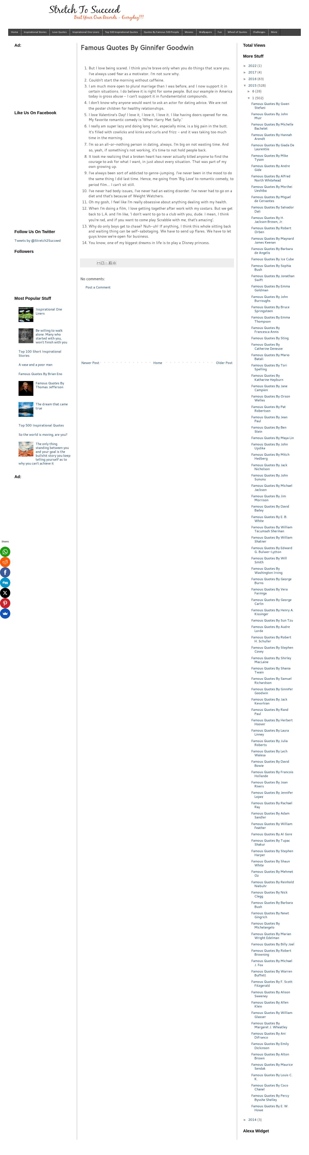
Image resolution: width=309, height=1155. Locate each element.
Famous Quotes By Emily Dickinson (270, 1045)
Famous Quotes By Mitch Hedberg (270, 456)
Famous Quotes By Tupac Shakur (270, 842)
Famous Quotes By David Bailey (270, 508)
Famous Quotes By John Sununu (269, 477)
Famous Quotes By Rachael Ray (271, 805)
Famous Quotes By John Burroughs (269, 298)
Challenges (259, 32)
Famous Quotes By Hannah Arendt (271, 136)
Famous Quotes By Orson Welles (270, 398)
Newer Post (90, 362)
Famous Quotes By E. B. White (269, 518)
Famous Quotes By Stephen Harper (272, 852)
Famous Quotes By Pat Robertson (268, 408)
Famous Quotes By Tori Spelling (269, 367)
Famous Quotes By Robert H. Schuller (271, 639)
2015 (252, 85)
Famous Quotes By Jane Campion (269, 387)
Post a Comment (98, 287)
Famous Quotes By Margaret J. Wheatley (269, 1025)
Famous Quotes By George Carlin (271, 601)
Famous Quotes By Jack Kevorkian (269, 701)
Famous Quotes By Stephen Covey (272, 649)
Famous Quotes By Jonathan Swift (272, 277)
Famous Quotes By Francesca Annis (265, 329)
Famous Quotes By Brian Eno (40, 373)
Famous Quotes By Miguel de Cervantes (271, 198)
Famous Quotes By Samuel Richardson (271, 680)
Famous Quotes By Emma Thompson (270, 319)
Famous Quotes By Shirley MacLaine (271, 659)
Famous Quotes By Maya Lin (272, 437)
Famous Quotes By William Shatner (271, 539)
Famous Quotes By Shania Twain (270, 670)
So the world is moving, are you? (43, 434)
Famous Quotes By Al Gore (271, 834)
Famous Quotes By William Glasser (271, 1014)
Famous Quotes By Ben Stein (268, 429)
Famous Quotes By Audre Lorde (270, 628)
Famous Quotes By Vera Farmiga (269, 591)
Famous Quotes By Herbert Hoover (272, 722)
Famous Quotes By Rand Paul (269, 711)
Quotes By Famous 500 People (161, 32)
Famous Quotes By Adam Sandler (270, 815)
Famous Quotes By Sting (270, 338)
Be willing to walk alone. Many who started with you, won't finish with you (51, 336)
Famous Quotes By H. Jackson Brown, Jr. (267, 219)
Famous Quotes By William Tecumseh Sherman (271, 529)
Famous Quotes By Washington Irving (266, 570)
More (274, 32)
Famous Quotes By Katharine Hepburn (267, 377)
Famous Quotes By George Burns (271, 580)
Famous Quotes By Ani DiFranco (268, 1035)
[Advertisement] (157, 325)
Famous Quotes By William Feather (271, 825)
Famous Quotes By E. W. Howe (269, 1108)
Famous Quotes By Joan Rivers (269, 784)
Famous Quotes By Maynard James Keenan (272, 240)
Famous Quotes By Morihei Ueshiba (271, 188)
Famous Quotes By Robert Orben (271, 229)
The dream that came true (52, 406)
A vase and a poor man (35, 364)
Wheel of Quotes (237, 32)
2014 (252, 1119)
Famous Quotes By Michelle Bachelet (272, 126)
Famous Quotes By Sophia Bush (271, 267)
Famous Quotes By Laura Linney (270, 732)
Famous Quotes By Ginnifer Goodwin (272, 691)
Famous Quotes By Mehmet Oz (272, 873)
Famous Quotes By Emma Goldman (270, 288)
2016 (252, 78)
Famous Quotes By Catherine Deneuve (267, 346)
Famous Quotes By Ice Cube (272, 259)
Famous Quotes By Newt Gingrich (270, 915)
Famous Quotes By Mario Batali (270, 356)
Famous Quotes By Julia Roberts (269, 742)
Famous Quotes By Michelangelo (265, 925)
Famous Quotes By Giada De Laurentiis (272, 147)
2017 (252, 72)
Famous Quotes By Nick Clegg (269, 894)
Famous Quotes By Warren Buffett (271, 973)
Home (14, 32)
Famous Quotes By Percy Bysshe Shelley (270, 1097)
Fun (220, 32)
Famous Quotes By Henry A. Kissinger (272, 612)
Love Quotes (59, 32)
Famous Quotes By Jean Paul (269, 419)
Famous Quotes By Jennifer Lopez (272, 794)
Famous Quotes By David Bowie (270, 763)
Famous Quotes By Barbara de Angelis (272, 250)
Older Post (224, 362)
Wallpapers (205, 32)
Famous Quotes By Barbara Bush (272, 904)
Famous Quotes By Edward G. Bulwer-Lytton (271, 549)
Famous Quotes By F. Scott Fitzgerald (272, 983)
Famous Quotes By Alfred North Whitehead (270, 178)
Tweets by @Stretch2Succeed (37, 240)
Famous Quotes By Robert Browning (271, 952)
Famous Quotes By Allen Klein (269, 1004)
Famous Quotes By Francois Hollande (272, 773)
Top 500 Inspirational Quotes (121, 32)
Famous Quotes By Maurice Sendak (272, 1066)
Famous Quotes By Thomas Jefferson (50, 385)
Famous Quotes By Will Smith (269, 560)
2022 (252, 65)
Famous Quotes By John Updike (269, 446)
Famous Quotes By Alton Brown (270, 1056)
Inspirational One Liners (86, 32)
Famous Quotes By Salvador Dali (272, 209)
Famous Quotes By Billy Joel (272, 944)
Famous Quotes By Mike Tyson (269, 157)
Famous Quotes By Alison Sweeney (270, 994)
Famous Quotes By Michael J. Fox (271, 962)
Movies (189, 32)
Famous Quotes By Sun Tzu (272, 620)
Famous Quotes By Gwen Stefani (270, 105)
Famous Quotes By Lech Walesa (269, 753)
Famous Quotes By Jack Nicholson (269, 466)
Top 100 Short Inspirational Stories (40, 353)
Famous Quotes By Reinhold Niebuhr (272, 884)
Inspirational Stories (35, 32)
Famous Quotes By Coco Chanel (269, 1087)
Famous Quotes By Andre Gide (270, 167)
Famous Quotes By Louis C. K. (271, 1076)
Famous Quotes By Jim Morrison (268, 498)
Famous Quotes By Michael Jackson (271, 487)
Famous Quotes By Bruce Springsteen (270, 308)
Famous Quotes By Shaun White (270, 863)
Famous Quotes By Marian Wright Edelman (271, 935)
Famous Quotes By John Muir (269, 116)
